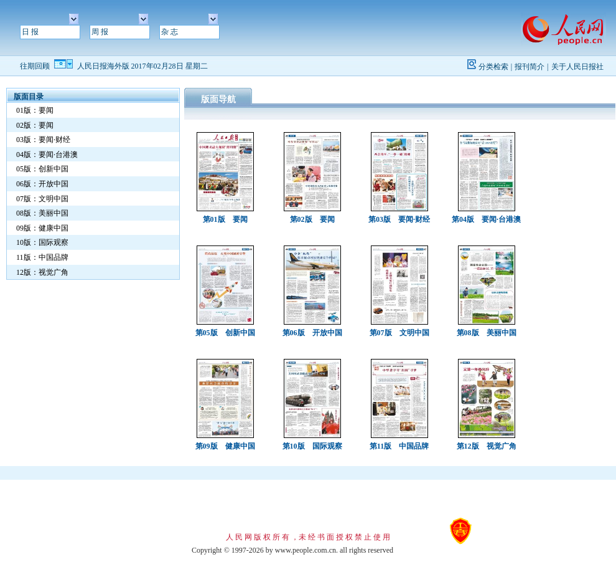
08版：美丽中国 (42, 213)
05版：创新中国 (42, 168)
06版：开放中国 (42, 183)
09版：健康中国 (42, 228)
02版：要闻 (35, 125)
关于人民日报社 (577, 66)
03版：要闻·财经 (43, 139)
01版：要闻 (35, 110)
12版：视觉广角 (42, 272)
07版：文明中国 (42, 198)
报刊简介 (529, 66)
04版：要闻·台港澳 (47, 154)
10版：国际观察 (42, 242)
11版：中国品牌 (42, 257)
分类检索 (493, 66)
